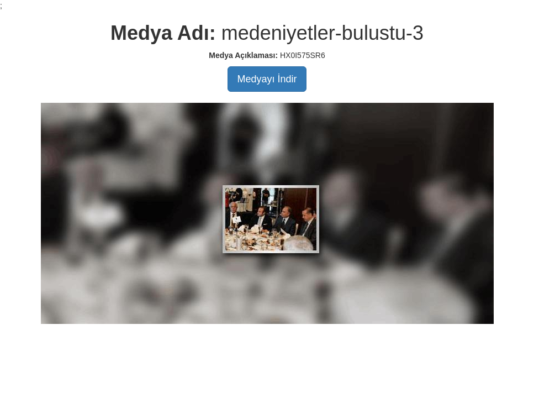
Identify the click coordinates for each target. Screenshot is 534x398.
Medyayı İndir (267, 79)
